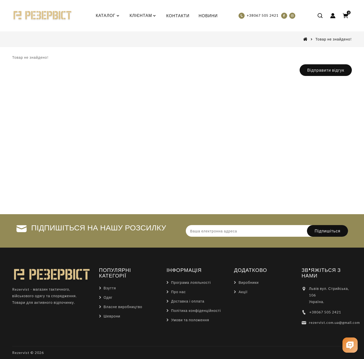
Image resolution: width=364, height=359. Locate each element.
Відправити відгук (325, 70)
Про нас (178, 292)
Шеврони (112, 316)
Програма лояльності (191, 282)
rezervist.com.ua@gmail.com (334, 322)
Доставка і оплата (187, 301)
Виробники (249, 282)
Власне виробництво (123, 307)
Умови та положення (190, 320)
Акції (243, 292)
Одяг (108, 297)
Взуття (110, 288)
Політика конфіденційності (196, 310)
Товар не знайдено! (333, 39)
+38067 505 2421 (325, 312)
